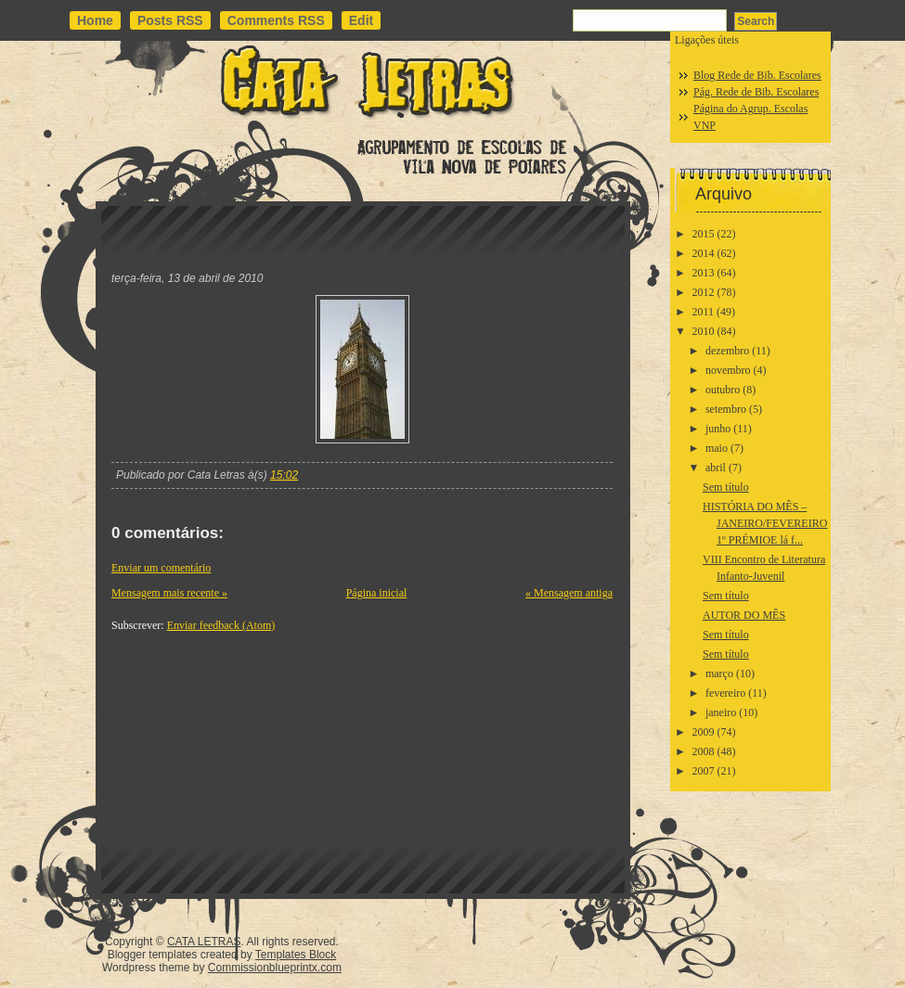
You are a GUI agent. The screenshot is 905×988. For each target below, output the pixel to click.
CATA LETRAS (204, 941)
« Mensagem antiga (569, 592)
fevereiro (725, 692)
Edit (361, 20)
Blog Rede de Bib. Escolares (757, 75)
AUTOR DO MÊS (744, 615)
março (719, 673)
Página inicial (376, 592)
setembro (725, 409)
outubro (722, 389)
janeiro (720, 712)
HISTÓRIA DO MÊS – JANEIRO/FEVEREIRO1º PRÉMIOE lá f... (765, 523)
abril (715, 467)
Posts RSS (170, 20)
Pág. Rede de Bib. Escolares (756, 91)
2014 (703, 253)
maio (716, 448)
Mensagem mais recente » (169, 592)
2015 (703, 233)
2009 (703, 731)
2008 (703, 751)
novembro (728, 370)
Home (95, 20)
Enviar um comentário (161, 567)
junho (717, 428)
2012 (703, 292)
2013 (703, 272)
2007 (703, 770)
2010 (703, 331)
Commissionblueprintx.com (275, 967)
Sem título (726, 487)
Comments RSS (276, 20)
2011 (703, 311)
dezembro (727, 350)
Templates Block (295, 954)
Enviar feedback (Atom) (221, 625)
